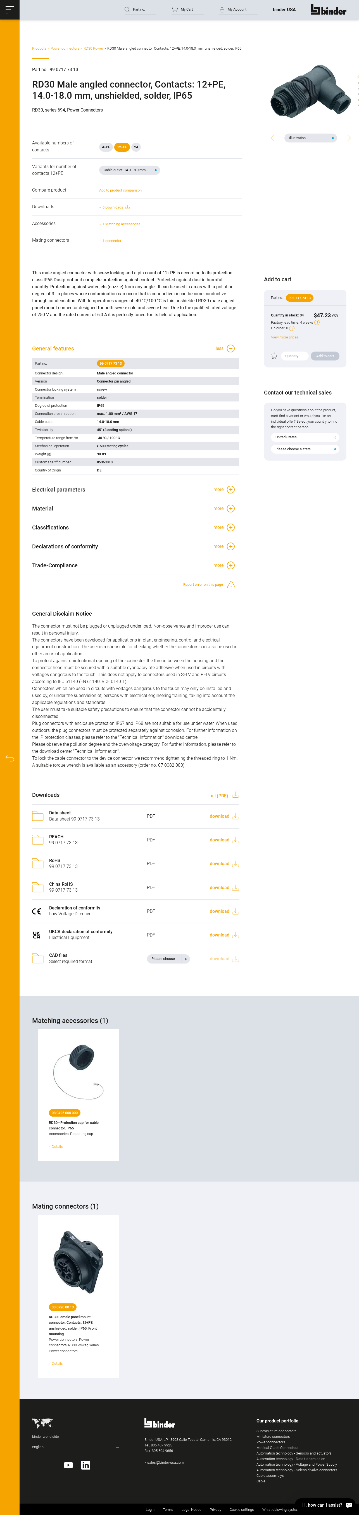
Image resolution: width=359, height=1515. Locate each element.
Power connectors (65, 48)
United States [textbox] (286, 437)
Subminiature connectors (276, 1431)
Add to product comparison (120, 190)
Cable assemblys (270, 1475)
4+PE (106, 147)
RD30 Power (93, 48)
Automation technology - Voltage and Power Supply (296, 1464)
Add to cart (325, 356)
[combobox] (310, 138)
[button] (10, 10)
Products (39, 48)
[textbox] (308, 138)
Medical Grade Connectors (277, 1448)
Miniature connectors (273, 1436)
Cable (260, 1481)
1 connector (112, 241)
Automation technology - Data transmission (290, 1459)
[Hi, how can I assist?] (325, 1505)
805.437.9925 (161, 1445)
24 (136, 147)
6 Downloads (116, 207)
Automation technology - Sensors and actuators (294, 1453)
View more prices (285, 337)
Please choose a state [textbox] (293, 449)
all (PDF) (220, 795)
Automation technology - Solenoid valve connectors (296, 1470)
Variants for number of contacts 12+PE (54, 170)
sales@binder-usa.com (165, 1462)
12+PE (122, 147)
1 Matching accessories (122, 224)
